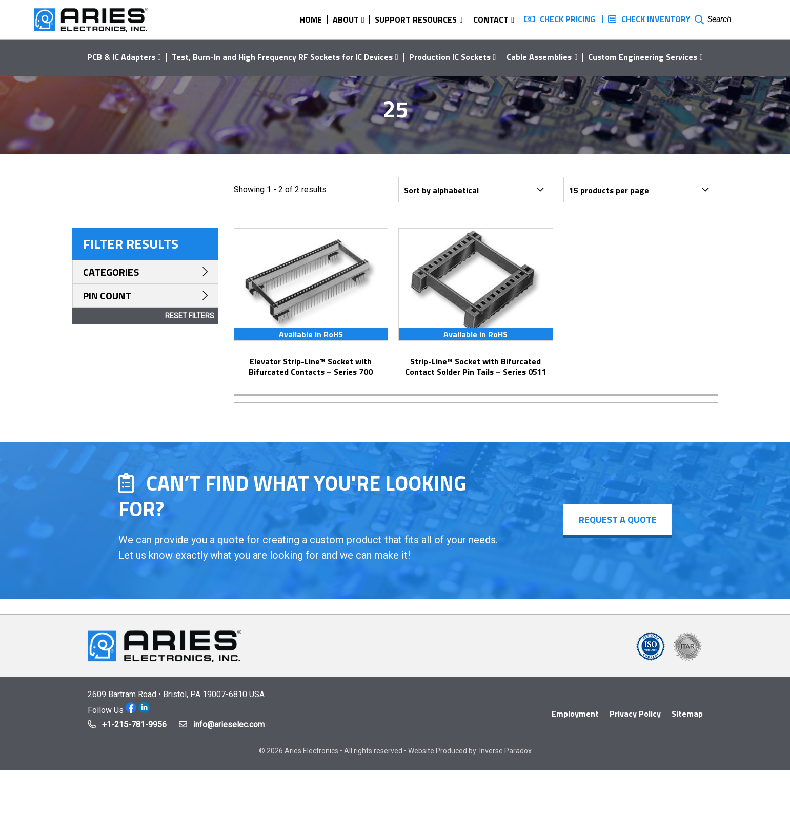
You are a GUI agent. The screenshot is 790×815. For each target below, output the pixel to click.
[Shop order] (475, 189)
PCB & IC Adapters (121, 57)
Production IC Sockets (450, 57)
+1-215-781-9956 (134, 724)
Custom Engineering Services (642, 57)
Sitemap (687, 713)
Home (311, 19)
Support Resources (416, 19)
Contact (491, 19)
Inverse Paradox (505, 751)
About (346, 19)
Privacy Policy (635, 713)
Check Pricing (567, 19)
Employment (575, 713)
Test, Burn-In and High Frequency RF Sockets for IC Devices (282, 57)
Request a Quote (618, 519)
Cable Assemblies (539, 57)
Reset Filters (189, 316)
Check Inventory (656, 19)
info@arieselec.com (229, 724)
